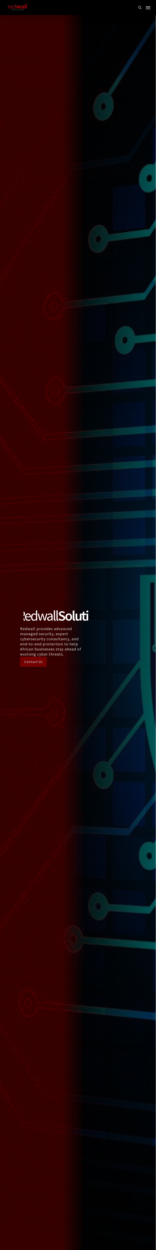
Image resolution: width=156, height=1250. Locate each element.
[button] (148, 7)
